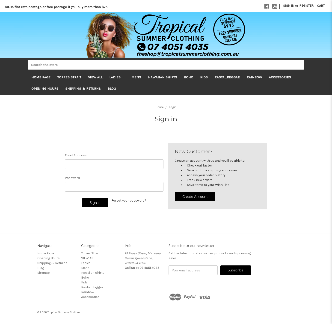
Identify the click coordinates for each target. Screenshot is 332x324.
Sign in (288, 6)
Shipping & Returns (83, 88)
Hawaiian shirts (162, 77)
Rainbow (254, 77)
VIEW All (95, 77)
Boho (188, 77)
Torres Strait (69, 77)
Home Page (40, 77)
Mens (136, 77)
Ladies (117, 77)
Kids (204, 77)
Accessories (280, 77)
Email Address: (76, 155)
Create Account (195, 197)
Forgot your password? (128, 200)
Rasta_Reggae (227, 77)
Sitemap (43, 273)
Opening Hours (44, 88)
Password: (72, 178)
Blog (112, 88)
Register (306, 6)
